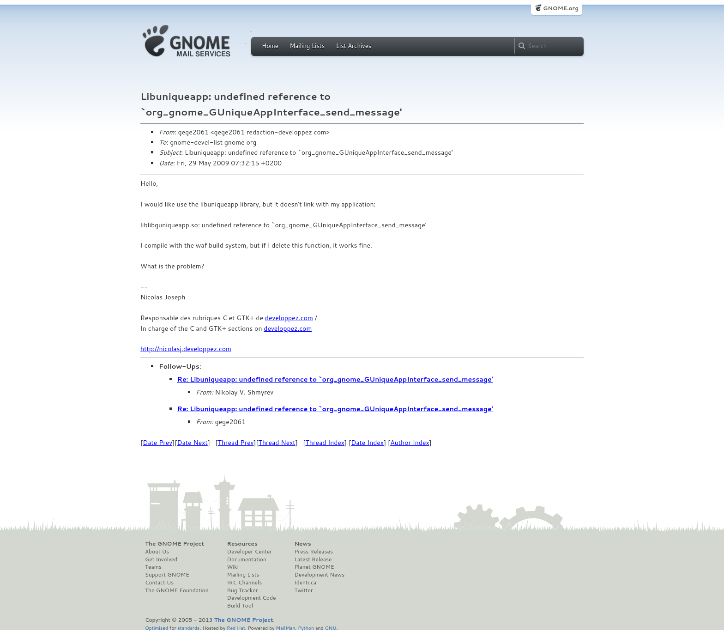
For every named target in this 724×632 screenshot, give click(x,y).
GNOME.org (561, 8)
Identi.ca (305, 582)
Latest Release (313, 559)
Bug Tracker (242, 590)
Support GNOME (167, 574)
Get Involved (161, 559)
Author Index (409, 442)
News (302, 543)
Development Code (251, 598)
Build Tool (240, 605)
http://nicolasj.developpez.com (185, 348)
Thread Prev (236, 442)
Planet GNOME (314, 567)
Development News (319, 574)
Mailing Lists (307, 46)
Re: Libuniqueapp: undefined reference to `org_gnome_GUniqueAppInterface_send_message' (335, 379)
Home (270, 46)
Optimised (156, 627)
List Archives (353, 46)
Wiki (233, 567)
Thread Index (325, 442)
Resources (242, 543)
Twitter (303, 590)
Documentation (246, 559)
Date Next (192, 442)
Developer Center (249, 551)
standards (188, 627)
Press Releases (313, 551)
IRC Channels (244, 582)
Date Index (367, 442)
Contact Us (159, 582)
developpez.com (289, 317)
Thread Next (277, 442)
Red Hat (236, 627)
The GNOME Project (174, 543)
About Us (157, 551)
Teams (153, 567)
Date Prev (157, 442)
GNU (331, 627)
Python (306, 627)
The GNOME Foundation (177, 590)
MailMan (285, 627)
